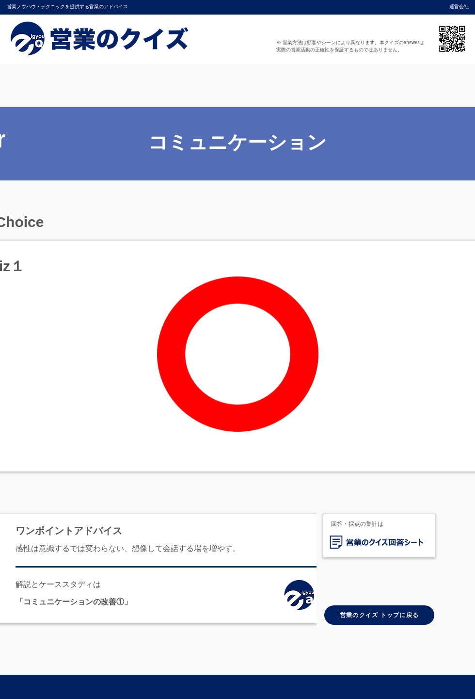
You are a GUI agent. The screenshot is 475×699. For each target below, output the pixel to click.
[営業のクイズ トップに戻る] (379, 615)
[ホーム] (302, 597)
